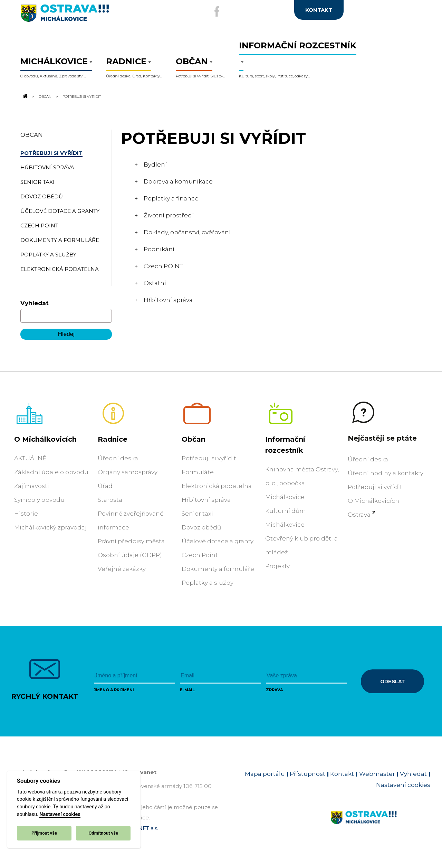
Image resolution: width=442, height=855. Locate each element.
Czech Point (200, 555)
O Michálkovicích (45, 439)
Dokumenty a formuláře (218, 568)
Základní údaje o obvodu (51, 472)
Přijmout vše (44, 833)
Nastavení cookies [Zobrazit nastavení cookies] (403, 784)
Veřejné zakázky (122, 568)
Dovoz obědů (201, 527)
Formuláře (198, 472)
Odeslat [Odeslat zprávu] (392, 681)
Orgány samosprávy (127, 472)
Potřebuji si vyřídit (209, 458)
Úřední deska (118, 458)
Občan (45, 96)
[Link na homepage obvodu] (380, 825)
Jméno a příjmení (114, 689)
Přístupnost (307, 773)
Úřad (105, 485)
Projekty (277, 566)
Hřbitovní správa (206, 499)
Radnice (112, 439)
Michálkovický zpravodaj (50, 527)
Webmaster (377, 773)
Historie (26, 513)
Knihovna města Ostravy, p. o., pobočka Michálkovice (302, 483)
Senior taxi (197, 513)
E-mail (187, 689)
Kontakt (342, 773)
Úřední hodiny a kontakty (385, 473)
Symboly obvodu (39, 499)
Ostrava (359, 514)
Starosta (110, 499)
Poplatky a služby (207, 582)
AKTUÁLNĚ (30, 458)
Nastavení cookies (59, 814)
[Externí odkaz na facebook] (216, 11)
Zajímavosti (31, 485)
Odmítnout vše (103, 833)
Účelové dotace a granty (217, 541)
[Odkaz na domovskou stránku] (24, 96)
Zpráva (274, 689)
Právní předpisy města (131, 541)
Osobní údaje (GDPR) (130, 555)
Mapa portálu (265, 773)
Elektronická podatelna (217, 485)
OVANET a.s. (142, 828)
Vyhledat (34, 303)
